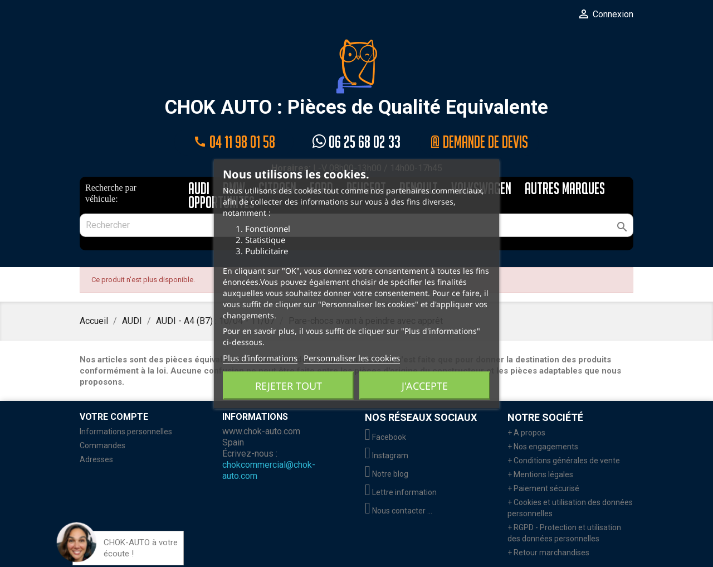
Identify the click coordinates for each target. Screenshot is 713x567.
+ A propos (526, 432)
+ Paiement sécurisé (543, 488)
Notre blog (386, 473)
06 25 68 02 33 (356, 142)
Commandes (102, 445)
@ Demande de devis (479, 142)
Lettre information (401, 492)
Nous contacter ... (398, 510)
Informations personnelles (126, 431)
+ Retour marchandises (548, 552)
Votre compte (114, 416)
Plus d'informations (260, 357)
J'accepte (425, 385)
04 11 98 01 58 (234, 142)
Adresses (96, 459)
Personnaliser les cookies (352, 357)
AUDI (198, 189)
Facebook (385, 437)
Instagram (386, 455)
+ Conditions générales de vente (563, 460)
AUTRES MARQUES (565, 189)
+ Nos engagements (542, 446)
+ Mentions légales (540, 474)
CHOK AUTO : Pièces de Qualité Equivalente (356, 78)
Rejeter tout (288, 385)
